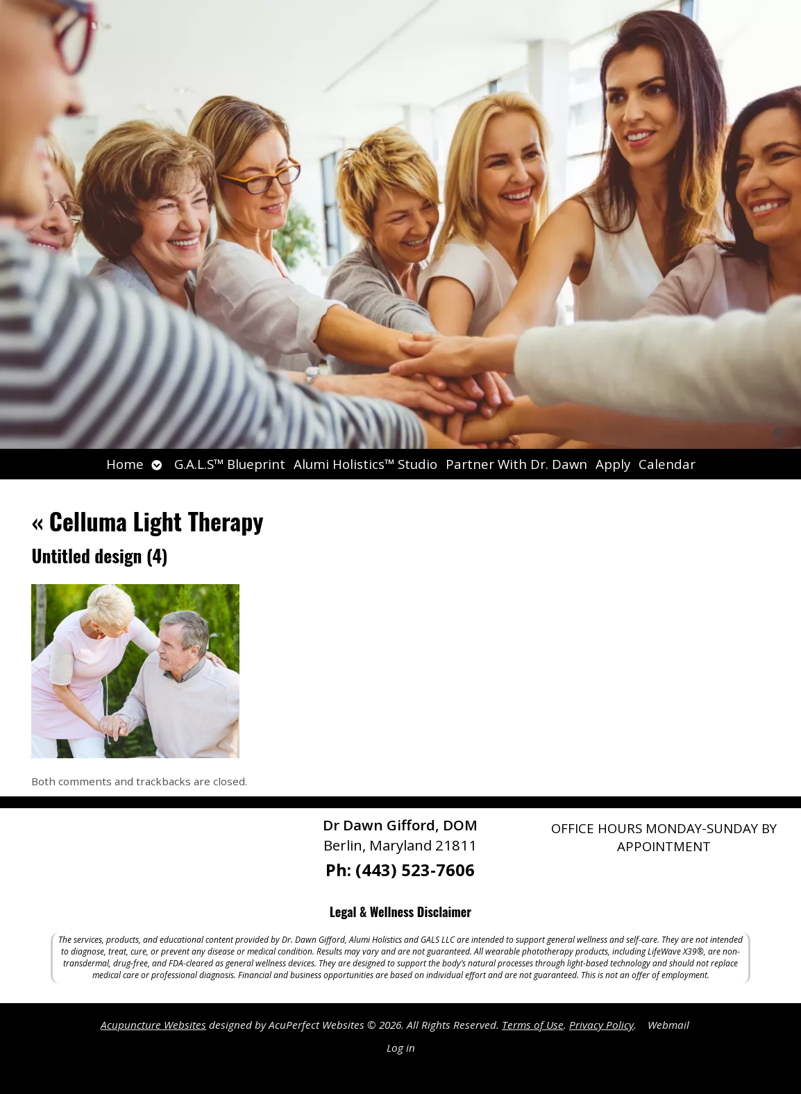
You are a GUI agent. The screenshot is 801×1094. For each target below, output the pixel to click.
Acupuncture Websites (153, 1025)
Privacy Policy (601, 1025)
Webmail (668, 1025)
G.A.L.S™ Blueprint (229, 463)
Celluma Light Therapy (147, 520)
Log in (401, 1047)
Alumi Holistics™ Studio (365, 463)
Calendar (667, 463)
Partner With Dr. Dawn (516, 463)
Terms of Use (533, 1025)
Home (125, 463)
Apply (613, 463)
